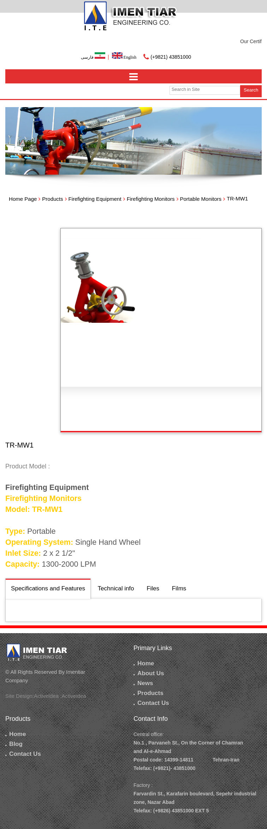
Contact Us (151, 703)
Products (52, 199)
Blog (14, 744)
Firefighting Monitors (151, 199)
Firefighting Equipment (95, 199)
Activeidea (73, 696)
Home (144, 663)
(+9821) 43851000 (170, 57)
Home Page (23, 199)
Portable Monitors (201, 199)
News (143, 683)
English (124, 57)
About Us (149, 673)
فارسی (93, 57)
